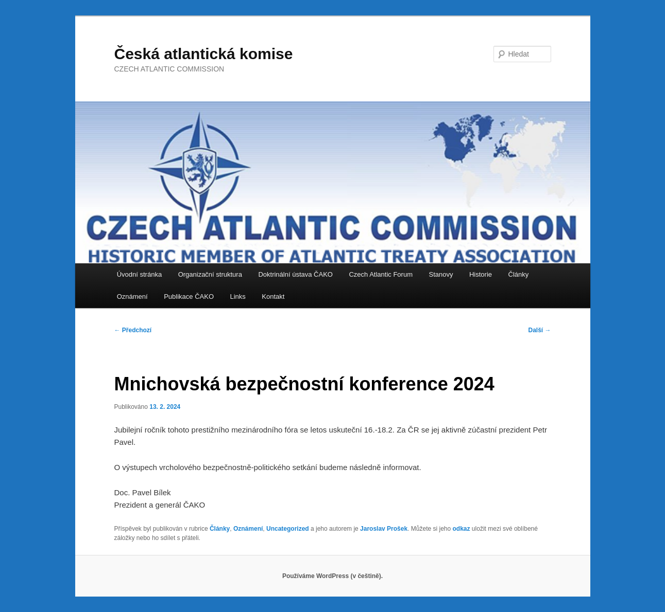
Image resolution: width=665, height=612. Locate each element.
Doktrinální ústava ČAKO (295, 274)
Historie (480, 274)
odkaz (461, 528)
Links (238, 296)
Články (518, 274)
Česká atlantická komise (203, 53)
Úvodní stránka (139, 274)
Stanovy (441, 274)
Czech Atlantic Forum (381, 274)
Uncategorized (287, 528)
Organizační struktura (210, 274)
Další (539, 330)
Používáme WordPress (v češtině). (332, 576)
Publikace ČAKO (189, 296)
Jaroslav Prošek (383, 528)
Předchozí (133, 330)
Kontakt (273, 296)
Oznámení (132, 296)
